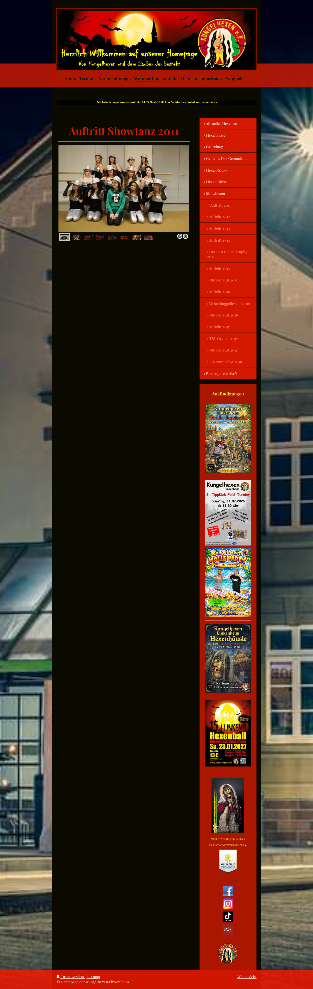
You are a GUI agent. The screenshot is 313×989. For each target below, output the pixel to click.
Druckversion (71, 976)
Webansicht (246, 976)
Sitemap (93, 976)
